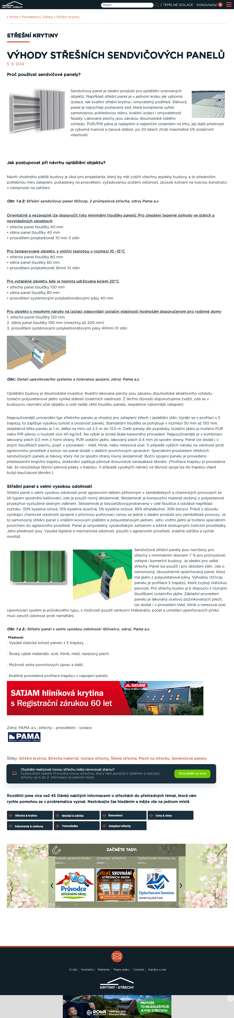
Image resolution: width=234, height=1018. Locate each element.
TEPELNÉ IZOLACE (178, 5)
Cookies (138, 969)
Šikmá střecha (124, 758)
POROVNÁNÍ (210, 5)
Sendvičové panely (189, 758)
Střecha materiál (63, 758)
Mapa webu (121, 969)
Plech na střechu (154, 758)
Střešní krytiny (68, 17)
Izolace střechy (95, 758)
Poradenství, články (37, 17)
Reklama (103, 969)
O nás (73, 969)
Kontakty (87, 969)
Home (14, 17)
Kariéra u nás (157, 969)
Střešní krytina (32, 758)
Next (182, 887)
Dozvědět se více (192, 773)
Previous (53, 887)
